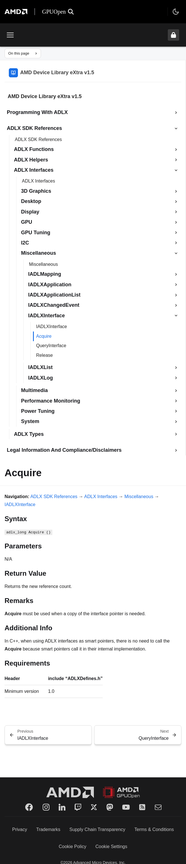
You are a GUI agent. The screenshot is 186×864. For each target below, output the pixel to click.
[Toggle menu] (10, 35)
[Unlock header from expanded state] (173, 35)
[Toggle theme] (175, 11)
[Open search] (71, 12)
